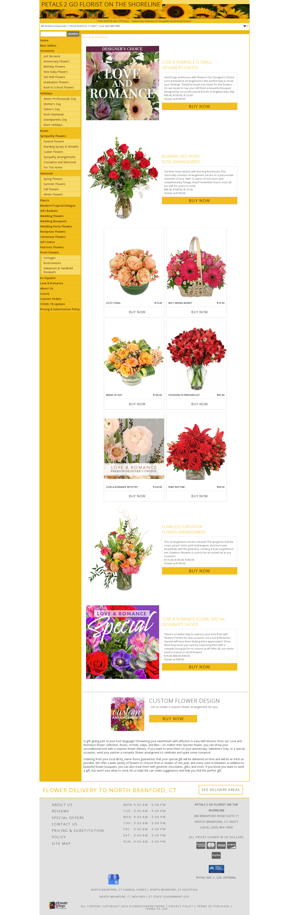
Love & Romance (51, 283)
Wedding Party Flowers (56, 226)
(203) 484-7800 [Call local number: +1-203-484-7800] (112, 25)
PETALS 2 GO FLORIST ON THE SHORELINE (100, 4)
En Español (47, 278)
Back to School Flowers (58, 87)
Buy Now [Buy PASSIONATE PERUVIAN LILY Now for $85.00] (199, 404)
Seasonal (46, 173)
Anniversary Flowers (56, 61)
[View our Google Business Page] (113, 885)
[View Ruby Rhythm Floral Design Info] (197, 448)
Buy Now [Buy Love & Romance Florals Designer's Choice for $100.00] (199, 106)
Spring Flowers (52, 179)
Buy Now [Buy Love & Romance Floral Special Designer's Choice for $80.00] (199, 667)
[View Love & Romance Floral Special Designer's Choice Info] (123, 642)
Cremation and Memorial (59, 162)
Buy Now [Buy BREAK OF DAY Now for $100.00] (137, 404)
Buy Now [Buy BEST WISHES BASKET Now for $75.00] (199, 312)
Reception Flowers (52, 231)
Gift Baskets (49, 211)
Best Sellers (48, 45)
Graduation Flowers (56, 82)
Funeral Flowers (53, 141)
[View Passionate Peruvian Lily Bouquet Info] (197, 356)
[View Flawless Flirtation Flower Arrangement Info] (123, 548)
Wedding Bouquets (53, 221)
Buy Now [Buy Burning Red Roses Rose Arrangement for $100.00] (199, 200)
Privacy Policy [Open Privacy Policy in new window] (181, 906)
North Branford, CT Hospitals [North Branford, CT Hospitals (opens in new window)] (174, 889)
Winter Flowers (53, 194)
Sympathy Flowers (53, 136)
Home (44, 40)
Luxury (45, 293)
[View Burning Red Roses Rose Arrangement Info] (123, 177)
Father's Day (51, 109)
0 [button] (245, 25)
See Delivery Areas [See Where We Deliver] (221, 789)
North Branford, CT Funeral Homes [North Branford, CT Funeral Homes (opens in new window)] (119, 889)
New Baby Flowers (55, 72)
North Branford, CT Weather (122, 896)
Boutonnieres (52, 263)
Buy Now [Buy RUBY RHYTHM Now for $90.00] (199, 496)
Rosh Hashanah (53, 114)
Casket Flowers (53, 152)
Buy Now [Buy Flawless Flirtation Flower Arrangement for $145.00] (199, 571)
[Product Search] (53, 34)
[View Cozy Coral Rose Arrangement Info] (134, 264)
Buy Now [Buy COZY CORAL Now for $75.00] (137, 312)
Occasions (47, 51)
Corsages (49, 258)
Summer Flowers (54, 184)
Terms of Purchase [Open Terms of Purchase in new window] (213, 906)
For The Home (52, 167)
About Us (46, 288)
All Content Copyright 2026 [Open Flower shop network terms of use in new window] (104, 906)
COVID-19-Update (52, 304)
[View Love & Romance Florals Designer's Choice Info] (123, 83)
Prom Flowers (49, 252)
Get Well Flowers (54, 77)
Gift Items (47, 242)
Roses (44, 131)
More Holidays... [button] (53, 125)
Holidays (46, 93)
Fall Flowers (51, 189)
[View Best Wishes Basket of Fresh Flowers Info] (197, 264)
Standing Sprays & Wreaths (61, 146)
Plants (44, 200)
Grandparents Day (55, 119)
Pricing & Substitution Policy (60, 309)
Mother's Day (52, 104)
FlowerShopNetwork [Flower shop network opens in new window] (147, 906)
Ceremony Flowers (53, 237)
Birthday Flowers (54, 66)
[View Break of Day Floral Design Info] (134, 356)
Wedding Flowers (52, 216)
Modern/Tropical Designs (57, 205)
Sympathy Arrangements (59, 157)
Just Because (51, 56)
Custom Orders (50, 299)
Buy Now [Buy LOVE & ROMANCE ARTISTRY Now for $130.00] (137, 496)
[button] (216, 869)
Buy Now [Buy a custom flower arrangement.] (173, 718)
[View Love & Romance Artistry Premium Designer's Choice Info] (134, 448)
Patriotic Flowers (52, 247)
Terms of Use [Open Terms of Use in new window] (157, 909)
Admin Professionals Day (59, 99)
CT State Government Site (169, 896)
